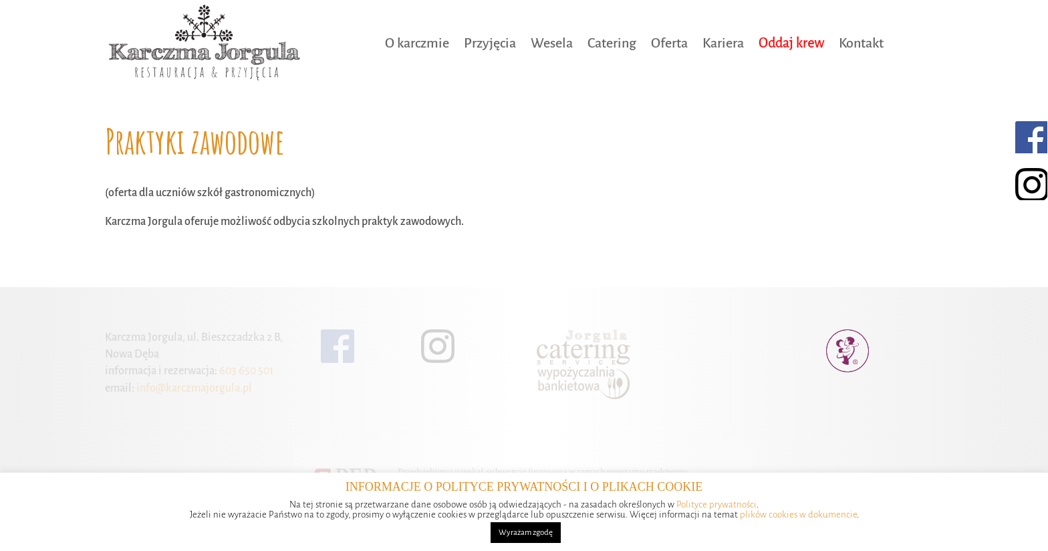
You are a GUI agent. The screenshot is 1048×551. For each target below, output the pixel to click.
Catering (611, 42)
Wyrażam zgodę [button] (526, 532)
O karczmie (417, 42)
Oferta (669, 42)
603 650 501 (245, 371)
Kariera (723, 42)
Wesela (552, 42)
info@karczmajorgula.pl (193, 388)
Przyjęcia (490, 42)
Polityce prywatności (716, 504)
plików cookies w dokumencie (798, 514)
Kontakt (861, 42)
